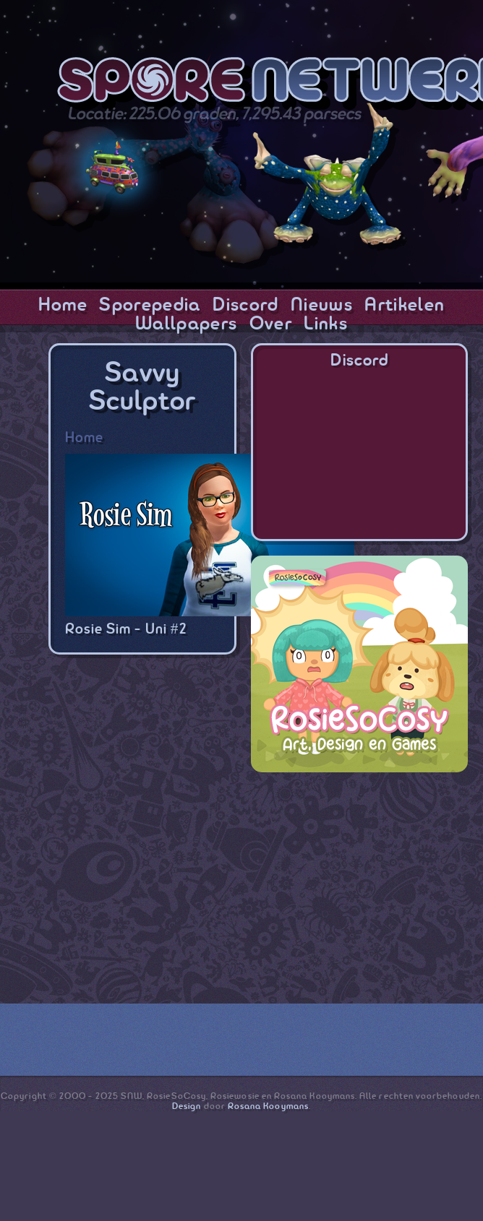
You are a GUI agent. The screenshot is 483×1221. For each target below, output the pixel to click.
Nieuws (322, 305)
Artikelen (404, 305)
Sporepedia (149, 305)
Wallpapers (186, 324)
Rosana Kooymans (268, 1106)
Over (270, 324)
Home (62, 305)
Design (186, 1106)
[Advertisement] (359, 877)
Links (326, 324)
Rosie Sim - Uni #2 (126, 629)
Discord (245, 305)
